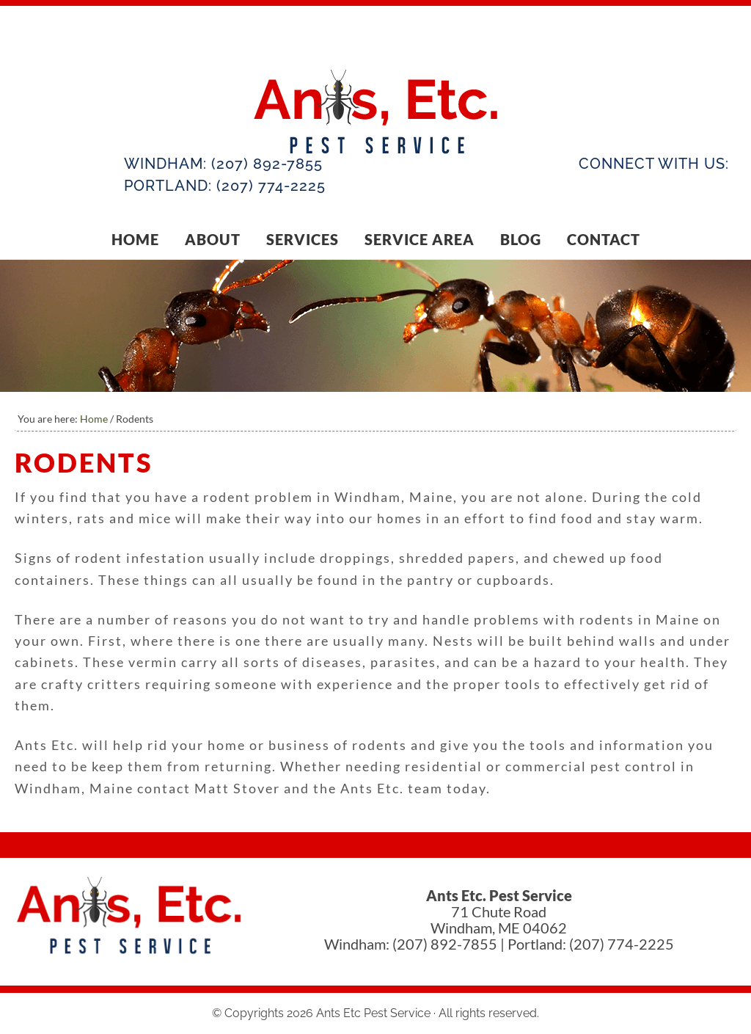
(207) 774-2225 (271, 185)
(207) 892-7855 (267, 163)
